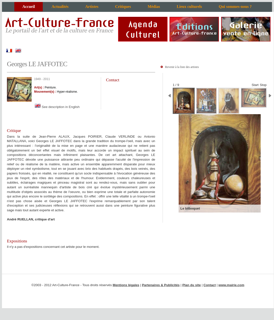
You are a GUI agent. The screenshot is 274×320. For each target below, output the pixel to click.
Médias (154, 6)
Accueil (28, 6)
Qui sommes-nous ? (235, 6)
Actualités (60, 6)
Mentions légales (126, 285)
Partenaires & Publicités (161, 285)
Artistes (91, 6)
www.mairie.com (231, 285)
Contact (210, 285)
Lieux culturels (189, 6)
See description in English (57, 107)
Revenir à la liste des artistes (182, 67)
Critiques (123, 6)
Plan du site (191, 285)
